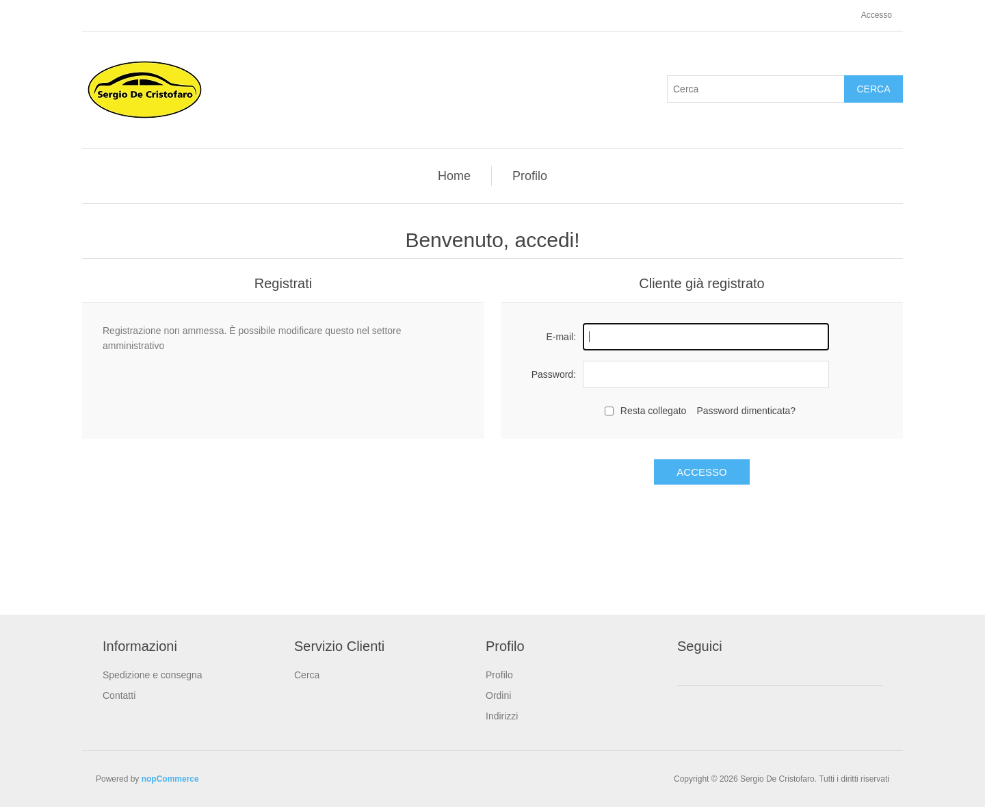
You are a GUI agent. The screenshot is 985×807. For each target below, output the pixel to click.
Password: (553, 374)
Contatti (119, 695)
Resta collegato (653, 410)
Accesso (876, 15)
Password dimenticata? (746, 410)
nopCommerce (170, 779)
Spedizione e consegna (152, 674)
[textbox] (756, 89)
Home (454, 176)
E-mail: (561, 336)
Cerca (873, 89)
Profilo (529, 176)
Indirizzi (502, 715)
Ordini (498, 695)
